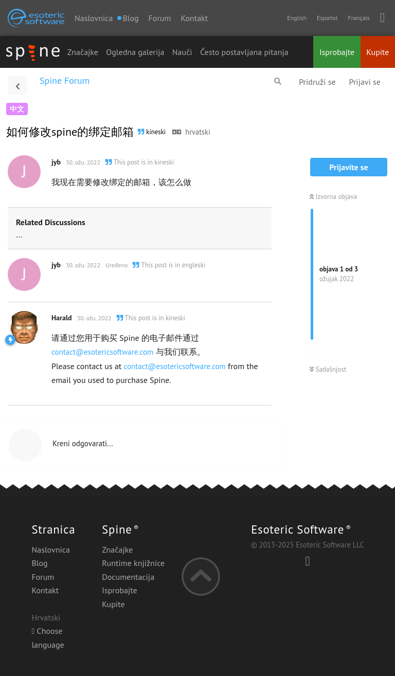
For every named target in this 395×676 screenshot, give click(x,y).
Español (327, 18)
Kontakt (194, 18)
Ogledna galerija (135, 52)
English (297, 18)
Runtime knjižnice (133, 563)
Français (358, 18)
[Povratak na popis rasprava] (17, 85)
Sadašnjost (328, 369)
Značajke (82, 52)
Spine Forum (64, 80)
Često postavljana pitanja (244, 52)
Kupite (377, 52)
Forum (160, 18)
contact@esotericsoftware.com (102, 352)
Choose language (47, 637)
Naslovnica (94, 18)
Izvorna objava (333, 196)
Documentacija (128, 577)
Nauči (182, 52)
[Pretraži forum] (277, 81)
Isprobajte (336, 52)
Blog (39, 563)
